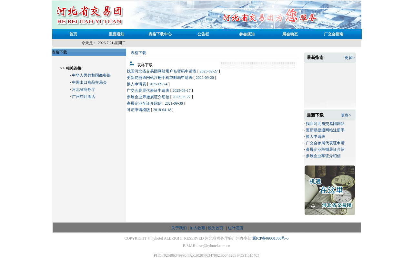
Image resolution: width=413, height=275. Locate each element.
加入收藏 (197, 228)
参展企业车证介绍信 (144, 103)
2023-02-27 (209, 71)
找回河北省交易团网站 (325, 123)
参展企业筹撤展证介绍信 (148, 97)
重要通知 (116, 34)
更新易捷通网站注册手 (325, 130)
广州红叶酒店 (83, 96)
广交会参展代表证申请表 (148, 90)
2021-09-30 (174, 103)
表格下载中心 (160, 34)
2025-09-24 (158, 84)
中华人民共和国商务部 (91, 75)
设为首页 (215, 228)
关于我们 (179, 228)
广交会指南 (333, 34)
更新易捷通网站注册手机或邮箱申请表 (160, 77)
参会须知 (247, 34)
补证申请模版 (138, 110)
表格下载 (138, 53)
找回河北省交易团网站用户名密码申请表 (161, 71)
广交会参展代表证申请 (325, 143)
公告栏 (203, 34)
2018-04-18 (162, 110)
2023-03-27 (182, 97)
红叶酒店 (235, 228)
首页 (73, 34)
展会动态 (290, 34)
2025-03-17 (182, 90)
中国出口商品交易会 (89, 82)
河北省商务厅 (83, 89)
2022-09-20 (205, 77)
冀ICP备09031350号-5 (270, 238)
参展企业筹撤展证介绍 (325, 149)
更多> (350, 57)
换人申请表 (136, 84)
